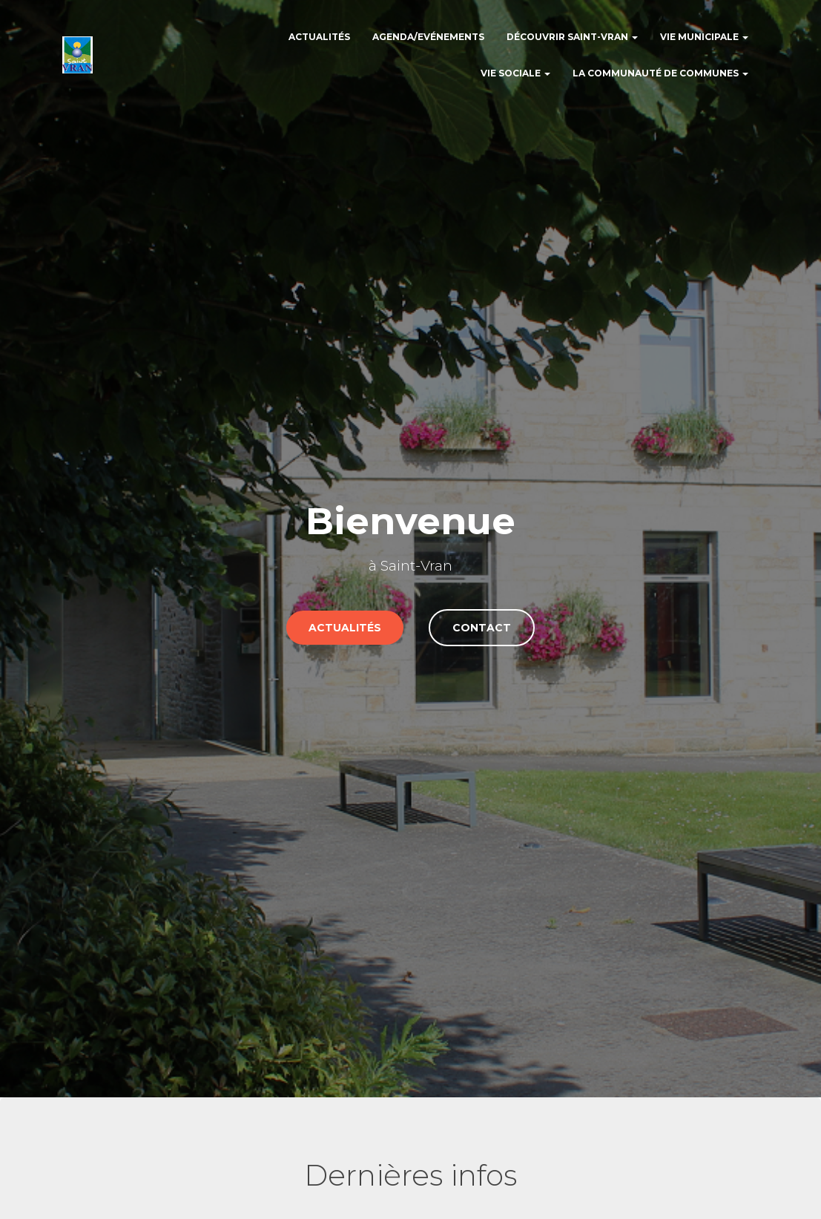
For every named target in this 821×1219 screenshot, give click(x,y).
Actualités (319, 36)
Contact (481, 627)
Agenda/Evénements (428, 36)
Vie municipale (704, 36)
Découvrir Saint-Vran (572, 36)
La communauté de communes (660, 73)
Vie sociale (515, 73)
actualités (345, 627)
